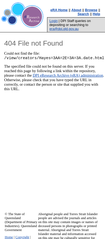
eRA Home (59, 10)
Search (83, 14)
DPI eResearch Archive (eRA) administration (68, 76)
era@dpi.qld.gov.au (64, 29)
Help (96, 14)
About (76, 10)
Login (53, 21)
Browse (91, 10)
